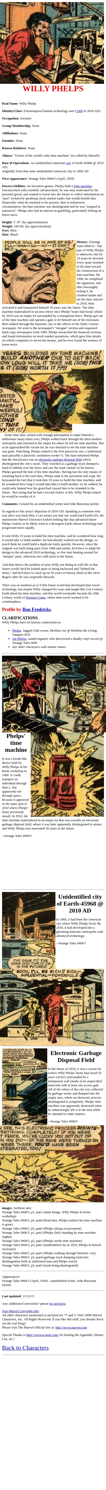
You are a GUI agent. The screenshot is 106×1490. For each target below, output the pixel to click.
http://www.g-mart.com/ (43, 1335)
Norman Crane (35, 597)
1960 (79, 111)
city (68, 163)
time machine (83, 186)
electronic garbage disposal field (60, 459)
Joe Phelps (19, 639)
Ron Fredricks (36, 609)
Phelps (16, 630)
